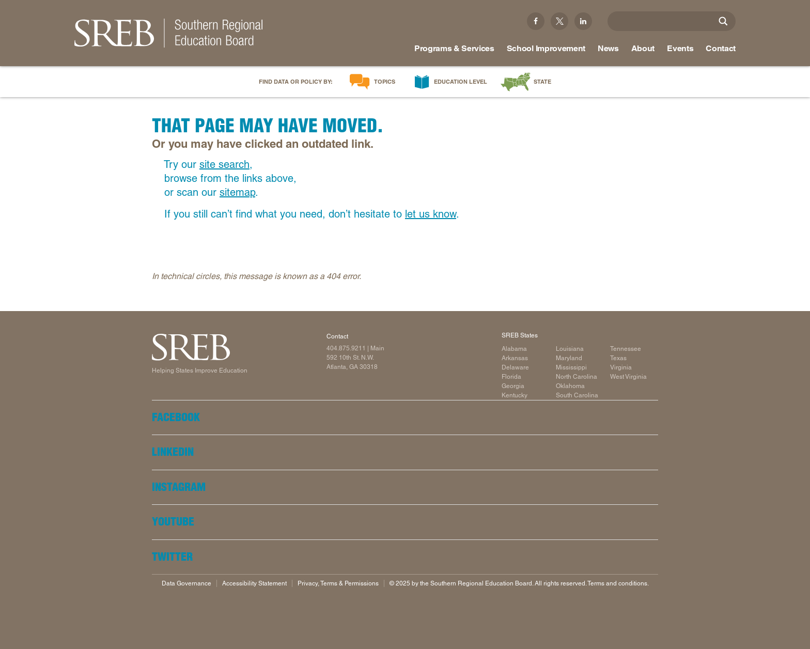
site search (224, 164)
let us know (430, 214)
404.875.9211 (346, 348)
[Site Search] (723, 21)
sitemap (237, 192)
